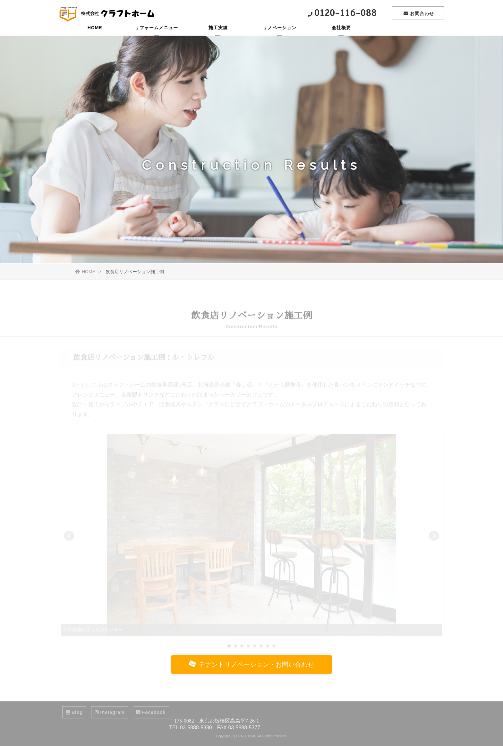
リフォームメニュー (156, 36)
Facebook (151, 712)
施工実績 (218, 36)
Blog (74, 712)
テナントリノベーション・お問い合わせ (251, 664)
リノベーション (279, 36)
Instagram (110, 712)
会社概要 (341, 36)
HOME (95, 36)
